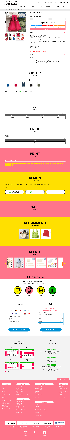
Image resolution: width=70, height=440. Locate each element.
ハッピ (3, 402)
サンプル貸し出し (62, 397)
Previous (5, 22)
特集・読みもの (44, 384)
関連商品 (20, 91)
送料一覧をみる (51, 329)
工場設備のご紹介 (38, 415)
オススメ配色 (19, 412)
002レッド (16, 87)
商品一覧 (9, 6)
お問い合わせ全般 (60, 6)
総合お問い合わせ (62, 386)
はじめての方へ (20, 386)
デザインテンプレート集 (21, 404)
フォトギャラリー (38, 394)
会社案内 (37, 404)
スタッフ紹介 (37, 407)
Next (65, 263)
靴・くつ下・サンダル (6, 408)
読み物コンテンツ (38, 391)
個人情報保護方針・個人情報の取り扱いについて (44, 410)
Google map (53, 349)
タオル (3, 397)
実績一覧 (37, 412)
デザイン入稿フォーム (63, 391)
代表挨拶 (37, 406)
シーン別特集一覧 (38, 386)
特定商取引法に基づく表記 (40, 409)
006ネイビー (23, 87)
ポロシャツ (4, 388)
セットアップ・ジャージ (6, 394)
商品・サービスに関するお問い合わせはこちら (51, 369)
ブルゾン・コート (5, 392)
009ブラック (31, 87)
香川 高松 (47, 357)
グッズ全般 (4, 405)
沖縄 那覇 (47, 365)
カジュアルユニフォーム (6, 400)
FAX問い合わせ (62, 392)
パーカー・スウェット (6, 389)
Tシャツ (3, 386)
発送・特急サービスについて (22, 394)
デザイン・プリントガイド (23, 399)
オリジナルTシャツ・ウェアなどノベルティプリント (30, 437)
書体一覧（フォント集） (21, 407)
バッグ (3, 391)
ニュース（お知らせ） (39, 389)
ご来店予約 (61, 394)
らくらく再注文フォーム (63, 389)
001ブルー (8, 87)
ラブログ (37, 397)
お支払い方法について (21, 389)
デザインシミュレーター (21, 406)
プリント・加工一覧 (21, 409)
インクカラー (19, 410)
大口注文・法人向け (63, 388)
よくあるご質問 (20, 391)
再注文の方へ (19, 388)
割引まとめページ (20, 392)
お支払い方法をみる (19, 329)
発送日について (48, 29)
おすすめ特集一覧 (38, 388)
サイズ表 (31, 54)
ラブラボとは (44, 402)
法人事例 (37, 392)
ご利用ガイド (23, 384)
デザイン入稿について (21, 401)
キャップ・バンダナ (6, 403)
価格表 (31, 57)
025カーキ (39, 87)
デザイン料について (21, 403)
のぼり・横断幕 (5, 406)
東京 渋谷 (47, 349)
